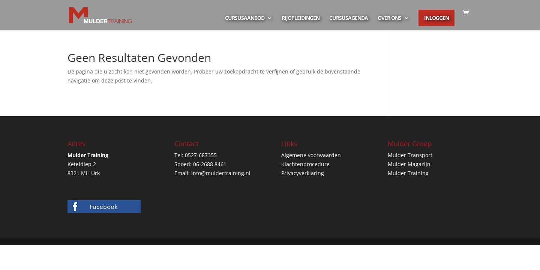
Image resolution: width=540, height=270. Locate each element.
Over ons (389, 18)
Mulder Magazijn (409, 164)
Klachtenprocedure (305, 164)
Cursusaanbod (244, 18)
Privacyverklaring (302, 173)
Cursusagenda (348, 18)
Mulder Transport (410, 155)
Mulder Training (408, 173)
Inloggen (436, 17)
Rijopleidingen (301, 18)
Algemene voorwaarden (311, 155)
